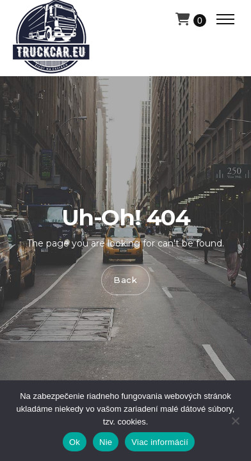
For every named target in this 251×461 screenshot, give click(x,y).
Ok (74, 442)
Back (125, 280)
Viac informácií (159, 442)
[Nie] (235, 420)
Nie (105, 442)
